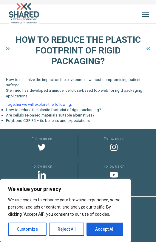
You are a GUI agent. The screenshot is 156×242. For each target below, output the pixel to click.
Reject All (67, 229)
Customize (27, 229)
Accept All (105, 229)
